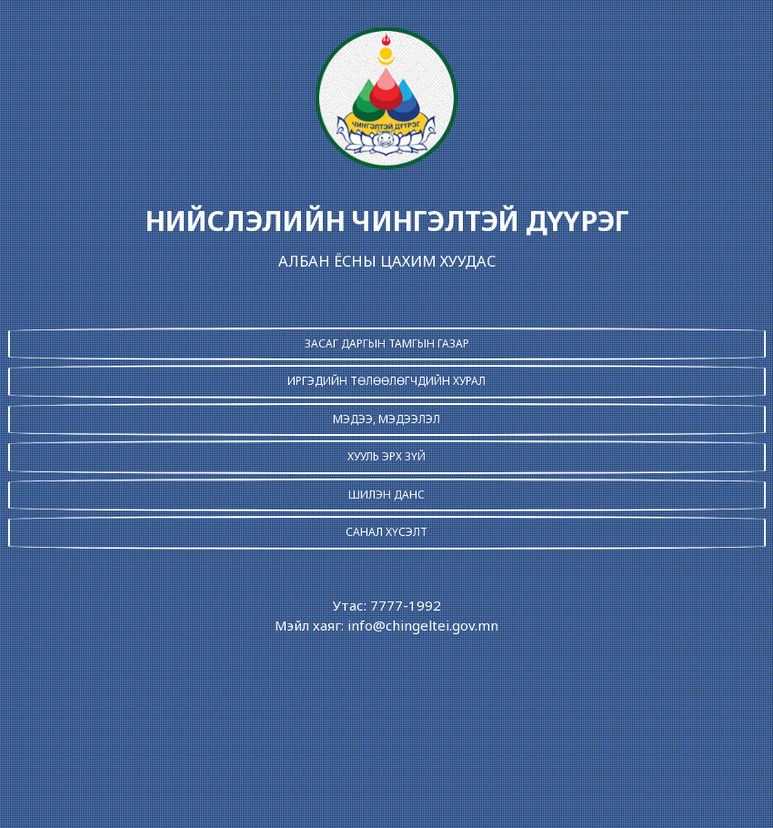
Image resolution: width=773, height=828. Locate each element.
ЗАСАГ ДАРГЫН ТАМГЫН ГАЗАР (387, 343)
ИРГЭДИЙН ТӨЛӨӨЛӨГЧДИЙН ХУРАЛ (386, 381)
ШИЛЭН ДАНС (386, 494)
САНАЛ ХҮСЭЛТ (386, 532)
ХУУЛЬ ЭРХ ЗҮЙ (386, 456)
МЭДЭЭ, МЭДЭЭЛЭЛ (386, 419)
